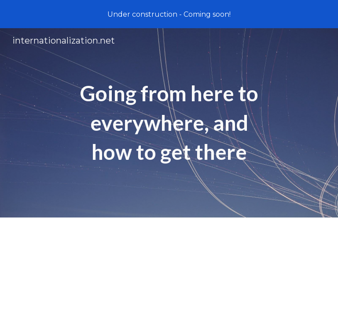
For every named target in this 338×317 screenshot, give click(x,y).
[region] (169, 14)
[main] (169, 122)
